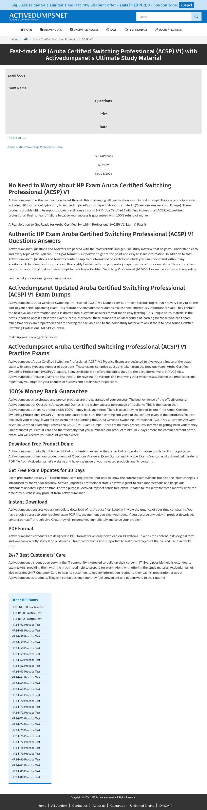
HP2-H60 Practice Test (26, 659)
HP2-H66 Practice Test (26, 689)
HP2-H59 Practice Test (26, 654)
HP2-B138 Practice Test (26, 613)
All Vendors (51, 29)
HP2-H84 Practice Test (26, 777)
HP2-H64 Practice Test (26, 677)
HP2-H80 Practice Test (26, 759)
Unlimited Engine (142, 805)
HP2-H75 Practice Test (26, 730)
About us (99, 805)
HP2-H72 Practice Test (26, 712)
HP (26, 39)
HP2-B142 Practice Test (26, 618)
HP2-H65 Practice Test (26, 683)
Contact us (80, 805)
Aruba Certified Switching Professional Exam (35, 147)
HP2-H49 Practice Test (26, 630)
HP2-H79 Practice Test (26, 753)
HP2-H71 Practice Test (26, 706)
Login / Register (168, 29)
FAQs (111, 29)
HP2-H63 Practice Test (26, 671)
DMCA (164, 805)
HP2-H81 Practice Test (26, 765)
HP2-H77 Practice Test (26, 741)
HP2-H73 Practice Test (26, 718)
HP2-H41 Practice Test (26, 624)
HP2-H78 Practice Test (26, 747)
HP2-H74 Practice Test (26, 724)
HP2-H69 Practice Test (26, 695)
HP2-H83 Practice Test (26, 771)
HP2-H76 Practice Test (26, 736)
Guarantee (117, 805)
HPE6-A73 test (16, 138)
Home (26, 29)
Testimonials (136, 29)
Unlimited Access (84, 29)
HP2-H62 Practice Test (26, 665)
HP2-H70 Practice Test (26, 700)
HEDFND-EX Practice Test (28, 607)
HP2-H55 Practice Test (26, 636)
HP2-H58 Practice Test (26, 648)
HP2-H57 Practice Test (26, 642)
